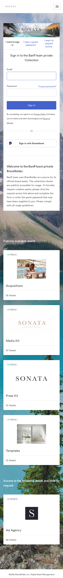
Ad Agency (13, 530)
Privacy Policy (40, 114)
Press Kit (12, 396)
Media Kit (12, 341)
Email (9, 69)
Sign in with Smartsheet (26, 143)
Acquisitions (14, 286)
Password (12, 86)
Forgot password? (47, 86)
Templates (13, 451)
